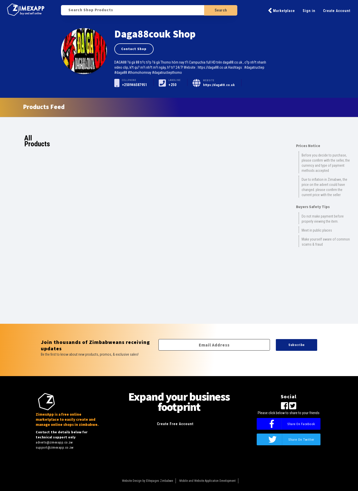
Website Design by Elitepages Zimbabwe (147, 481)
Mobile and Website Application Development (207, 481)
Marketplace (281, 10)
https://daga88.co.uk (219, 85)
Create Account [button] (336, 11)
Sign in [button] (309, 11)
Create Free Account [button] (175, 424)
